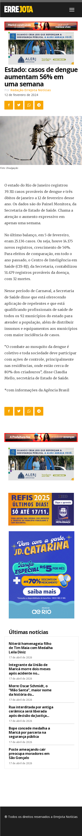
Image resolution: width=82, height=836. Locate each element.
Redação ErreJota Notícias (30, 90)
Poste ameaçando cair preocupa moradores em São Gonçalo (29, 753)
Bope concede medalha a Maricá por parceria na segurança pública (29, 732)
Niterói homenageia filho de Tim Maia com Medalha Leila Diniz (31, 647)
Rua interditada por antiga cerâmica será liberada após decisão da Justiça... (31, 711)
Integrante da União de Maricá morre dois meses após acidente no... (30, 668)
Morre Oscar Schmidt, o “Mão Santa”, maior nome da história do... (30, 690)
